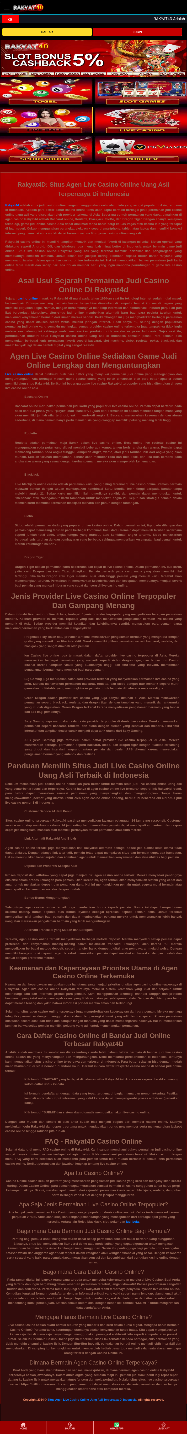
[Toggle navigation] (6, 8)
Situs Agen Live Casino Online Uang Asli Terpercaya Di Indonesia (92, 1399)
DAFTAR (47, 32)
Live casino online (19, 374)
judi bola (132, 1221)
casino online (28, 298)
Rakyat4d (12, 205)
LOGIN (137, 32)
